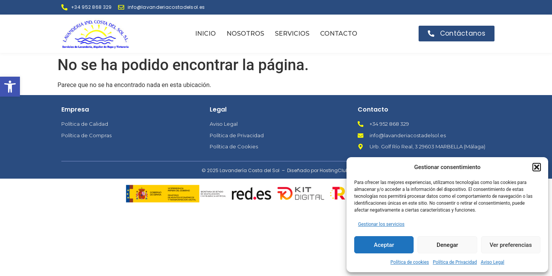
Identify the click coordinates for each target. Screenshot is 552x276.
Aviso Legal (492, 262)
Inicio (205, 33)
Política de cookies (410, 262)
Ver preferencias (511, 245)
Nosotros (245, 33)
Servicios (292, 33)
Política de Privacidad (455, 262)
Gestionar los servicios (381, 224)
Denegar (447, 245)
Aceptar (384, 245)
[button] (10, 87)
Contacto (338, 33)
